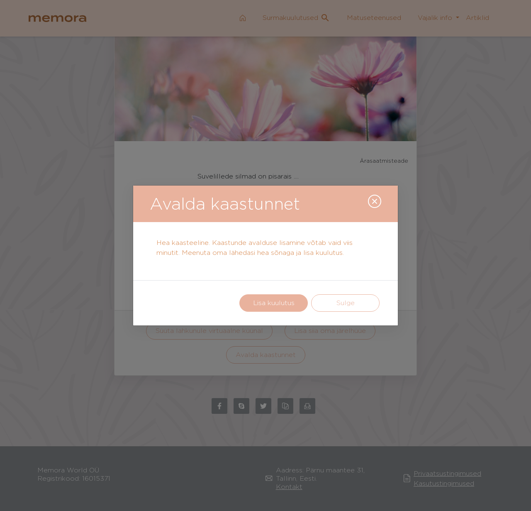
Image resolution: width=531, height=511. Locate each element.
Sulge (345, 302)
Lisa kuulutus (274, 302)
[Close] (374, 201)
